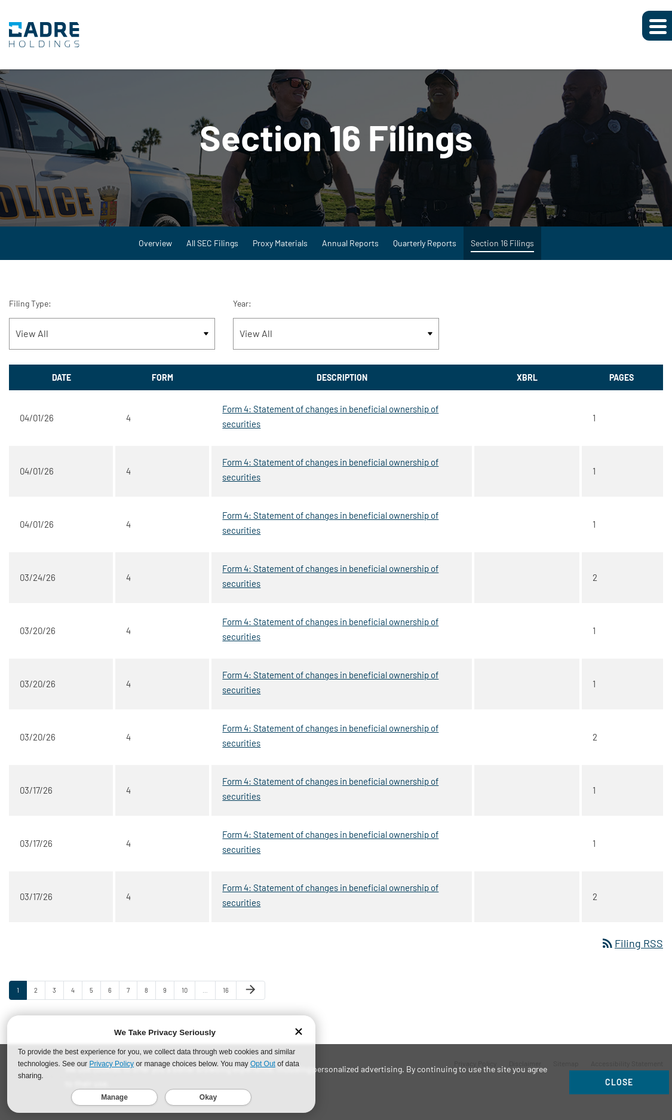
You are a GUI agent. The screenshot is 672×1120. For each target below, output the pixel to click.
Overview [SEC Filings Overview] (155, 249)
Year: (242, 309)
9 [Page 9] (168, 999)
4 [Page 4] (76, 999)
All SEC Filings (212, 249)
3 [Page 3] (58, 999)
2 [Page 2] (39, 999)
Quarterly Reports (424, 249)
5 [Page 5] (95, 999)
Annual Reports (350, 249)
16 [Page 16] (229, 999)
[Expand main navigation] (657, 26)
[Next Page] (250, 996)
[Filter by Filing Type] (112, 340)
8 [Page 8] (150, 999)
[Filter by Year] (336, 340)
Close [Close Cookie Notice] (619, 1082)
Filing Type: (30, 309)
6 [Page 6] (113, 999)
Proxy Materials (280, 249)
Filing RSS (631, 949)
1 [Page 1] (21, 999)
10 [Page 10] (188, 999)
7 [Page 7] (131, 999)
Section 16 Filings (502, 249)
